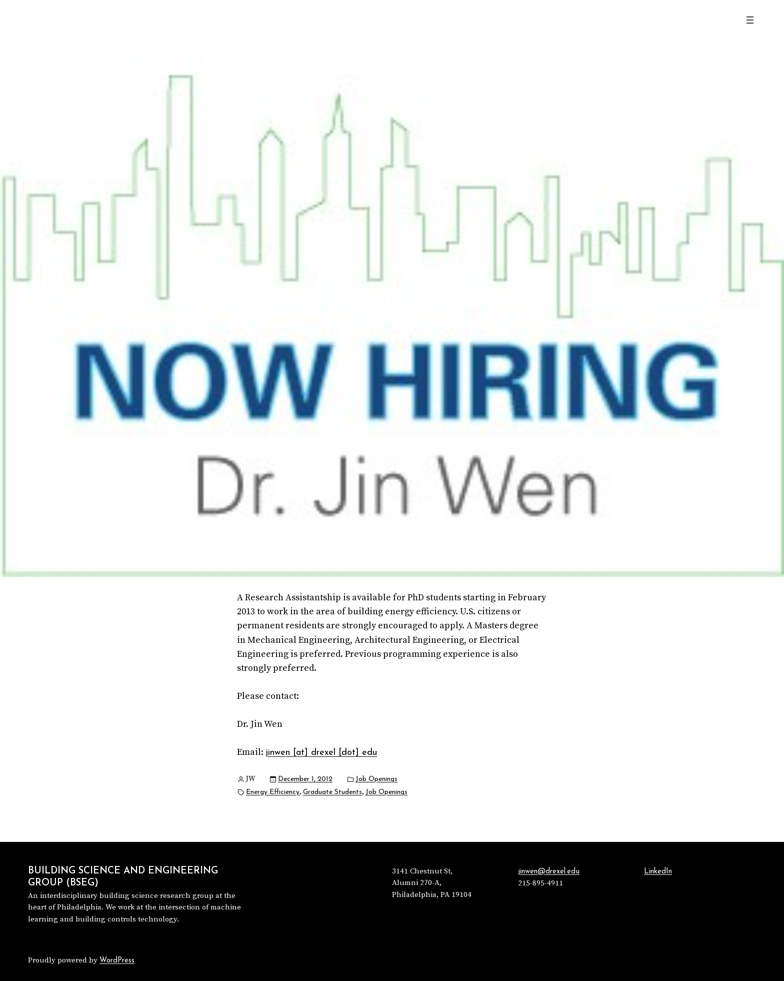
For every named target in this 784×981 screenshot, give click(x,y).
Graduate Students (332, 792)
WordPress (117, 960)
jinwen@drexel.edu (549, 871)
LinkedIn (658, 871)
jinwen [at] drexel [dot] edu (321, 752)
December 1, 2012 (305, 779)
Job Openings (377, 779)
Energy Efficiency (273, 792)
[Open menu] (750, 20)
